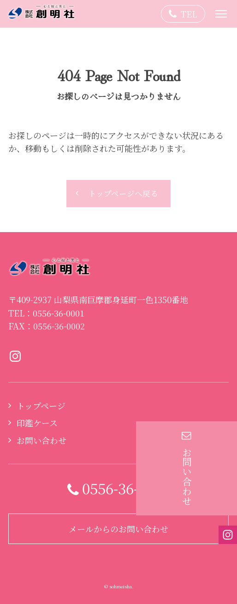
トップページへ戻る (123, 193)
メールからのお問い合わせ (118, 529)
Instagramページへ (15, 356)
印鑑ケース (37, 423)
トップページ (41, 406)
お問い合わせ (41, 440)
